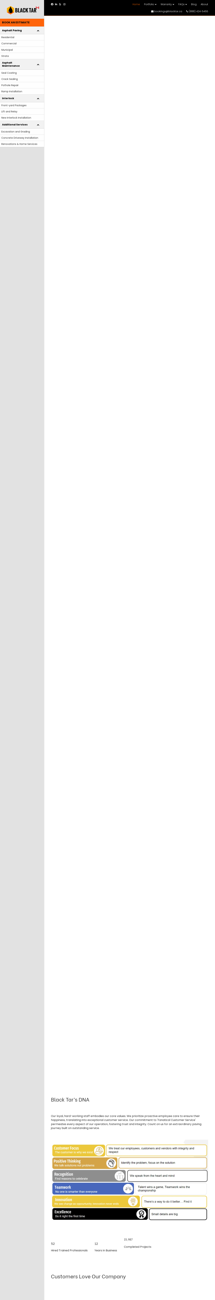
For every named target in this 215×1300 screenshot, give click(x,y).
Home (136, 4)
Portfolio (149, 4)
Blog (194, 4)
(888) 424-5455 (197, 11)
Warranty (166, 4)
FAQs (181, 4)
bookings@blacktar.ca (166, 11)
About (204, 4)
